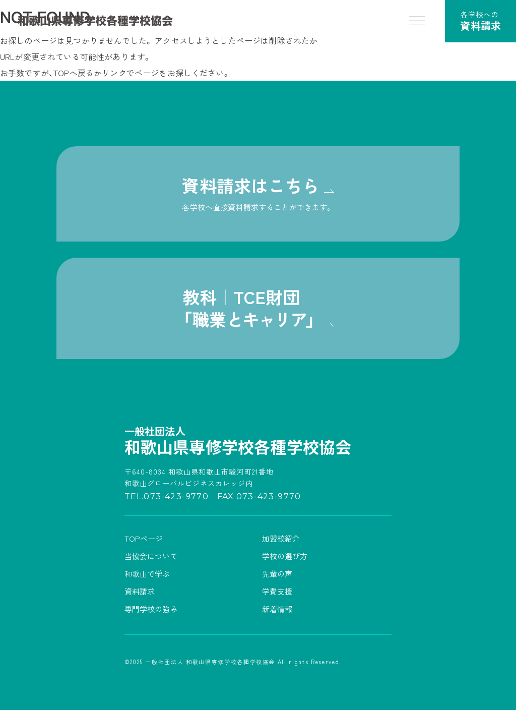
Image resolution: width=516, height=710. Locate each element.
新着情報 (277, 609)
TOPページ (143, 538)
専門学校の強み (151, 609)
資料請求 (139, 591)
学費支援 (277, 591)
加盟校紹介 (281, 538)
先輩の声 (277, 573)
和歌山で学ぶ (147, 573)
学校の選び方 (285, 556)
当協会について (151, 556)
